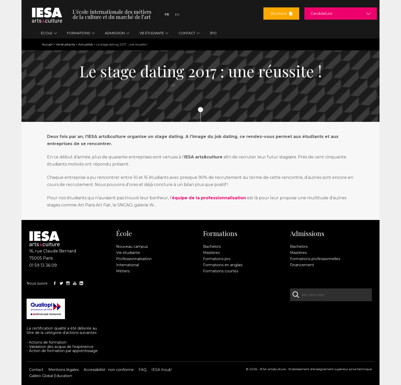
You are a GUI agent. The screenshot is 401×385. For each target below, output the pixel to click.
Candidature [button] (321, 13)
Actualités (85, 44)
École (124, 233)
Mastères (211, 252)
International (127, 265)
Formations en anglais (222, 265)
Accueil (47, 44)
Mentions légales (63, 369)
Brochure (281, 13)
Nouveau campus (132, 246)
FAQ (143, 369)
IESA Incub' (161, 369)
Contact (36, 369)
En (177, 14)
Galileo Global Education (50, 376)
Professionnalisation (134, 258)
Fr (167, 14)
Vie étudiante (65, 44)
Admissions (307, 233)
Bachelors (212, 246)
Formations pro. (217, 258)
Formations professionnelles (315, 258)
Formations (220, 233)
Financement (302, 265)
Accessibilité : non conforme (109, 369)
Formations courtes (220, 271)
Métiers (123, 271)
